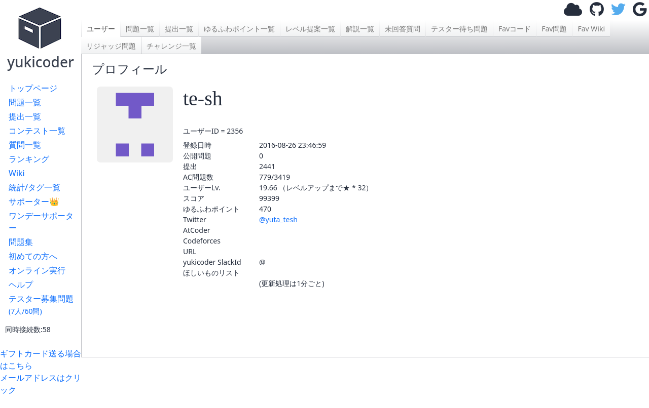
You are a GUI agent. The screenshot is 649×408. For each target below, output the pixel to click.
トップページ (33, 88)
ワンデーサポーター (41, 221)
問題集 (21, 242)
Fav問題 (554, 28)
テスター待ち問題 (459, 28)
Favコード (514, 28)
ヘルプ (21, 284)
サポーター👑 (34, 201)
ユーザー (101, 28)
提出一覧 (25, 116)
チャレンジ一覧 (171, 46)
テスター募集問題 (41, 304)
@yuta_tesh (278, 219)
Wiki (17, 173)
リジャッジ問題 (111, 46)
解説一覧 (360, 28)
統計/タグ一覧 (34, 187)
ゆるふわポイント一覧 (239, 28)
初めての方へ (33, 256)
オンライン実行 (37, 270)
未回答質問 (402, 28)
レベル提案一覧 (310, 28)
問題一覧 (25, 102)
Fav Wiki (591, 28)
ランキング (29, 159)
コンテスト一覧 (37, 130)
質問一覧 (25, 144)
